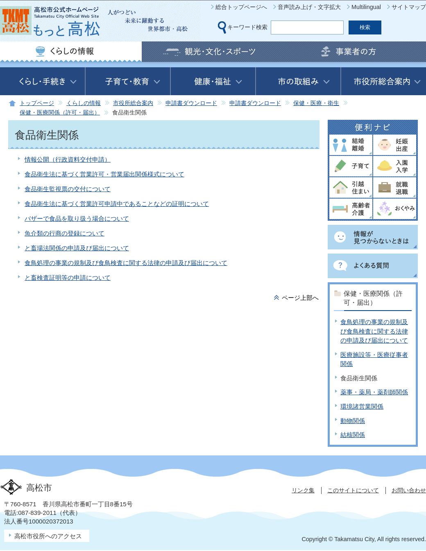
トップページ (37, 103)
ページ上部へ (300, 297)
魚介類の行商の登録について (64, 233)
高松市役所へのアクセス (48, 536)
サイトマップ (409, 7)
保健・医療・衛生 (316, 103)
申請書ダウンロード (191, 103)
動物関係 (352, 420)
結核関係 (352, 434)
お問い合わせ (409, 490)
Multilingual (366, 7)
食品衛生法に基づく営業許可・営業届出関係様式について (104, 174)
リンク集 (303, 490)
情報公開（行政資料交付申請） (68, 159)
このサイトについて (353, 490)
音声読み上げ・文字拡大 (309, 7)
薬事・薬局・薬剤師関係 (374, 392)
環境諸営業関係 (361, 406)
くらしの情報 (83, 103)
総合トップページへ (241, 7)
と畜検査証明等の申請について (68, 277)
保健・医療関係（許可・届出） (60, 113)
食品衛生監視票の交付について (68, 188)
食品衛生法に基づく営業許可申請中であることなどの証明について (117, 203)
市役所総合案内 (133, 103)
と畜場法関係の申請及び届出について (77, 248)
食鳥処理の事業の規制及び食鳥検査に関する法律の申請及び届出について (126, 262)
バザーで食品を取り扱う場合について (77, 218)
